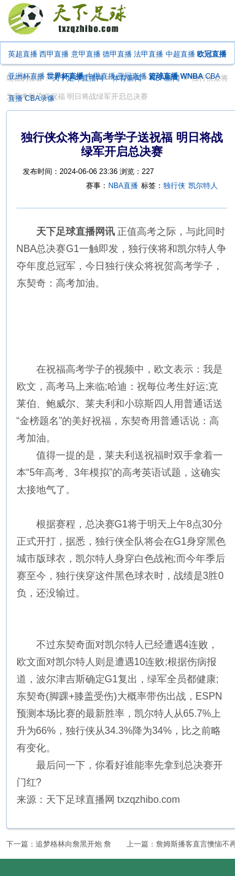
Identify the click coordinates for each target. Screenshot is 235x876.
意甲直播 (86, 54)
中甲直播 (100, 76)
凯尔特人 (203, 185)
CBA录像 (40, 98)
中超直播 (180, 54)
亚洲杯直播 (26, 76)
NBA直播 (123, 185)
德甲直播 (117, 54)
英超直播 (22, 54)
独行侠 (174, 185)
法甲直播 (148, 54)
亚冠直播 (132, 76)
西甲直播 (54, 54)
